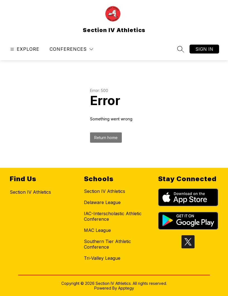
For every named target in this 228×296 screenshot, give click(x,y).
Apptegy (126, 288)
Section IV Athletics (104, 191)
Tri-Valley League (102, 258)
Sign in (204, 49)
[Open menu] (24, 49)
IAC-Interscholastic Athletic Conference (113, 216)
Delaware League (102, 202)
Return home (106, 137)
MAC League (97, 230)
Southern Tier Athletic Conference (107, 244)
